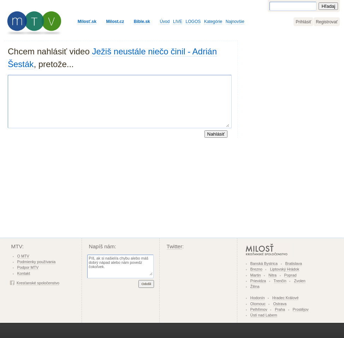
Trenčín (280, 281)
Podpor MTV (28, 267)
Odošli (146, 284)
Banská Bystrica (264, 263)
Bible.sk (142, 21)
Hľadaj (328, 6)
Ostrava (279, 304)
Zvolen (299, 281)
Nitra (272, 275)
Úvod (165, 21)
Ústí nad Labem (263, 315)
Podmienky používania (36, 262)
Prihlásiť (303, 21)
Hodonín (257, 298)
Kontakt (23, 273)
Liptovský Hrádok (284, 269)
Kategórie (213, 21)
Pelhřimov (258, 309)
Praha (280, 309)
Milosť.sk (87, 21)
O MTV (23, 256)
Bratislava (293, 263)
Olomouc (258, 304)
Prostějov (301, 309)
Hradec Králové (285, 298)
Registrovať (327, 21)
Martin (255, 275)
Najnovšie (235, 21)
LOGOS (193, 21)
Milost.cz (115, 21)
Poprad (290, 275)
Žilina (255, 286)
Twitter (175, 246)
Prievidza (258, 281)
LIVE (177, 21)
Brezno (256, 269)
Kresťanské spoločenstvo (38, 283)
